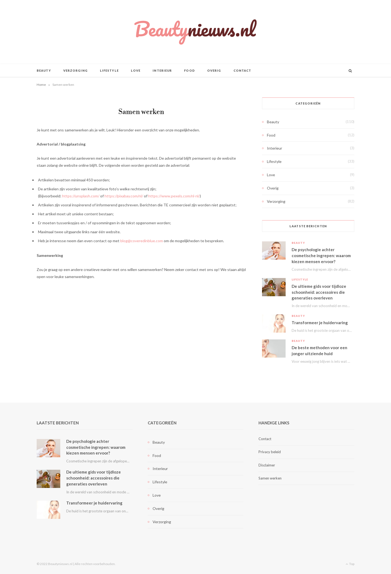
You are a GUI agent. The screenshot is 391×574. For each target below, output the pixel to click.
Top (350, 564)
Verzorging (75, 70)
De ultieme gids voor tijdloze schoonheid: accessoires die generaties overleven (319, 292)
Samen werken (270, 478)
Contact (242, 70)
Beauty (44, 70)
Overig (214, 70)
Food (189, 70)
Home (41, 85)
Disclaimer (266, 465)
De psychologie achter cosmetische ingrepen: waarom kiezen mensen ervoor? (321, 255)
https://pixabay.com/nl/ (124, 196)
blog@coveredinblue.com (141, 240)
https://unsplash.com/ (80, 196)
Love (135, 70)
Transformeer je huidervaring (320, 322)
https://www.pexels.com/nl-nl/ (174, 196)
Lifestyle (109, 70)
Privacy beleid (269, 452)
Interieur (162, 70)
